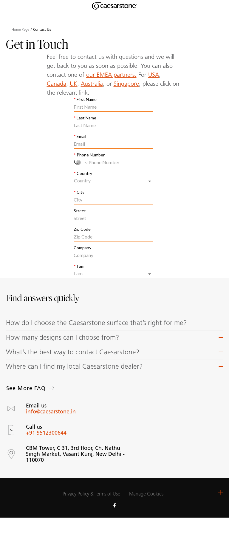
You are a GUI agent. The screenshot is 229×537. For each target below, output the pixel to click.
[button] (114, 323)
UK (73, 83)
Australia (92, 83)
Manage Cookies (146, 494)
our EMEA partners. (111, 74)
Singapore (126, 83)
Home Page (20, 29)
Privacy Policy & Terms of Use (91, 494)
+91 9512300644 (46, 433)
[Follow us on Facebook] (114, 505)
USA (153, 74)
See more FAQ (30, 388)
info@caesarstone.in (51, 411)
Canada (56, 83)
